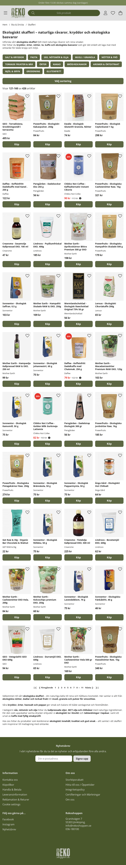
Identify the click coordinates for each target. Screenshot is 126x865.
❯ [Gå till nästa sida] (89, 687)
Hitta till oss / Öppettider (80, 784)
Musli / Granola (85, 57)
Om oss (70, 799)
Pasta (33, 57)
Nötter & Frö (109, 57)
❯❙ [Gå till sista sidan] (97, 687)
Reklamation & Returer (15, 799)
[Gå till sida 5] (67, 687)
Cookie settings (11, 804)
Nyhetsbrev (9, 829)
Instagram (8, 824)
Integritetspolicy (75, 789)
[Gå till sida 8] (76, 687)
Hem (4, 24)
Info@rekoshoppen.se (78, 825)
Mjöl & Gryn (12, 71)
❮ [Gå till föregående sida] (46, 687)
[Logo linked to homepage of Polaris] (18, 13)
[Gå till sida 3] (61, 687)
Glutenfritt (54, 71)
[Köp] (16, 144)
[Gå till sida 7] (74, 687)
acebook (9, 819)
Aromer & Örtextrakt (106, 64)
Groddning (33, 71)
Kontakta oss (10, 779)
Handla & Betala (11, 789)
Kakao (57, 64)
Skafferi (32, 24)
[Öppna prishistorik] (80, 198)
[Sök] (64, 13)
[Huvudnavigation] (5, 13)
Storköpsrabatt (74, 779)
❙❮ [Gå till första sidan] (35, 687)
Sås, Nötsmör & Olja (56, 57)
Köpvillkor (8, 784)
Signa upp (82, 758)
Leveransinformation (14, 794)
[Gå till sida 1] (55, 687)
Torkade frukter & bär (19, 64)
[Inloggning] (105, 13)
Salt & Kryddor (14, 57)
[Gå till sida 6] (70, 687)
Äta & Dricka (17, 24)
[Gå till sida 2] (58, 687)
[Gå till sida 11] (82, 687)
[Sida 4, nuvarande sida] (64, 687)
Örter (42, 64)
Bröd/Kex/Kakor (77, 64)
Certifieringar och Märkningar (83, 794)
